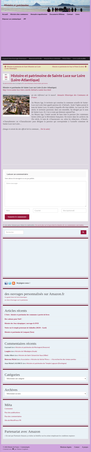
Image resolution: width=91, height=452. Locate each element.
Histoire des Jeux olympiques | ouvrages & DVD (22, 323)
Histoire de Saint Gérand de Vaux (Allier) (33, 355)
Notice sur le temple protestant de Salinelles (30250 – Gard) (26, 328)
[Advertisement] (45, 39)
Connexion (9, 409)
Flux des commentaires (13, 416)
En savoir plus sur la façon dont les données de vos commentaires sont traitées (59, 225)
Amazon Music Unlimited (52, 58)
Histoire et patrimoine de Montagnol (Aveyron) (32, 347)
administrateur (9, 83)
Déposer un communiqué (11, 19)
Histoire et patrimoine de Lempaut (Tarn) (19, 332)
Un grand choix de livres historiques (16, 297)
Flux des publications (12, 412)
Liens (77, 14)
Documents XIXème (57, 14)
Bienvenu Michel (11, 359)
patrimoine (45, 83)
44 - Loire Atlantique (27, 83)
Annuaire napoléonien (39, 14)
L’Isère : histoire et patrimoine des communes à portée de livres (27, 315)
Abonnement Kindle (35, 58)
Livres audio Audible (79, 58)
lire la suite (45, 129)
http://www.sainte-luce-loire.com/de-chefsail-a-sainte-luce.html (27, 90)
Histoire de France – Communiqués (25, 2)
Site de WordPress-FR (13, 420)
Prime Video (67, 58)
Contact (70, 14)
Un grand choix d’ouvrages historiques (14, 58)
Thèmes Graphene (22, 449)
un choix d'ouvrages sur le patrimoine (16, 300)
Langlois (8, 351)
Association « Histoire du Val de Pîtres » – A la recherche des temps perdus (48, 359)
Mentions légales (65, 447)
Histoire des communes (19, 14)
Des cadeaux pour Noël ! (13, 319)
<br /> (10, 147)
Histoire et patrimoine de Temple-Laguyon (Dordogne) (46, 363)
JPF (24, 19)
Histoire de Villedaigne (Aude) (26, 351)
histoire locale (37, 83)
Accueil (5, 14)
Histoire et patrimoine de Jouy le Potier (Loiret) (68, 67)
